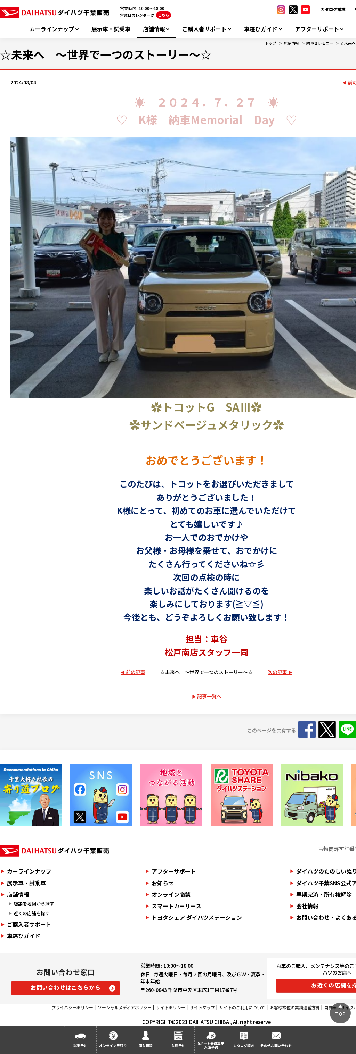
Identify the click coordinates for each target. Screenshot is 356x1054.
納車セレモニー (319, 43)
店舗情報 (154, 29)
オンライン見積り (113, 1045)
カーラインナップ (52, 29)
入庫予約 (178, 1045)
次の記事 (277, 671)
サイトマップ (202, 1007)
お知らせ (163, 883)
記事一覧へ (209, 696)
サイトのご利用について (242, 1007)
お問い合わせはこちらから (66, 987)
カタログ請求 (333, 9)
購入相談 (146, 1045)
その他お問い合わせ (276, 1045)
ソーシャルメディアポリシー (125, 1007)
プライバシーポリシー (72, 1007)
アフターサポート (317, 29)
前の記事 (135, 671)
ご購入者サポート (204, 29)
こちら (163, 15)
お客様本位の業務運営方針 (295, 1007)
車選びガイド (260, 29)
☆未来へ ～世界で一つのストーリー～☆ (206, 671)
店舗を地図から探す (34, 903)
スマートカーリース (176, 906)
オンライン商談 (171, 894)
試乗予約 (80, 1045)
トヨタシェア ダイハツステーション (197, 917)
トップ (270, 43)
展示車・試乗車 (110, 29)
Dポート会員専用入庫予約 (210, 1045)
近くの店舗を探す (32, 913)
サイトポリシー (170, 1007)
